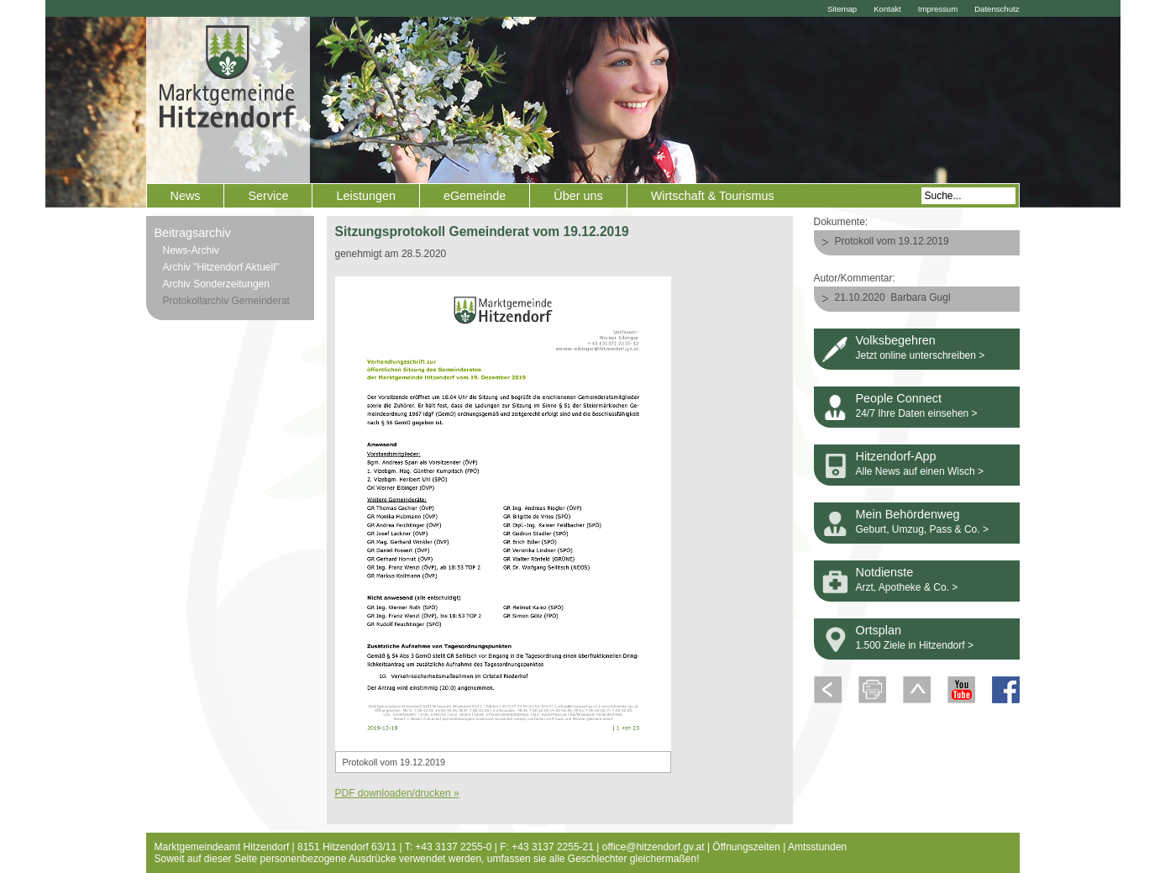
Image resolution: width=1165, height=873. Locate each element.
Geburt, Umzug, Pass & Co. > (922, 529)
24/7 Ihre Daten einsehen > (917, 413)
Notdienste (885, 572)
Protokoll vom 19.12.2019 (892, 241)
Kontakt (887, 8)
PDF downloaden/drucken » (397, 793)
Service (268, 195)
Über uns (578, 195)
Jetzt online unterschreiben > (920, 355)
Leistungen (365, 195)
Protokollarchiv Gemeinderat (226, 301)
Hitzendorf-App (896, 456)
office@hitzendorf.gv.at (653, 847)
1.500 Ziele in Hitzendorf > (914, 645)
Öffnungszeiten (746, 847)
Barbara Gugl (920, 297)
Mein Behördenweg (908, 514)
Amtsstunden (817, 847)
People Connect (899, 398)
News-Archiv (191, 250)
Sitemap (842, 8)
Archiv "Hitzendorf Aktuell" (221, 267)
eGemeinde (474, 195)
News (186, 195)
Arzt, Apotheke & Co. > (907, 587)
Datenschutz (996, 8)
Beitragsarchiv (193, 232)
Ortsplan (878, 630)
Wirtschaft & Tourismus (712, 195)
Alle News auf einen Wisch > (920, 471)
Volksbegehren (896, 340)
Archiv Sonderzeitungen (216, 284)
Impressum (938, 8)
